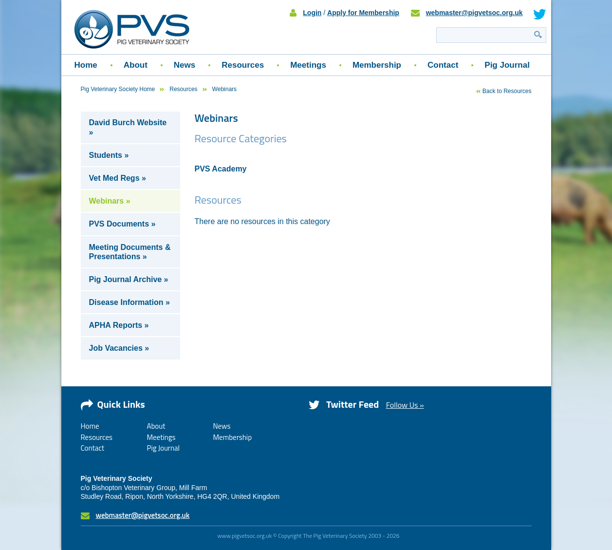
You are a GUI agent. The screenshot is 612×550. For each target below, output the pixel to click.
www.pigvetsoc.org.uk (244, 535)
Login (312, 13)
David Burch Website (128, 122)
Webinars (106, 201)
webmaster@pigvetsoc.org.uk (474, 13)
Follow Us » (405, 405)
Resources (243, 65)
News (184, 65)
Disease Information (126, 302)
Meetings (308, 65)
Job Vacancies (116, 348)
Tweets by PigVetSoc (341, 426)
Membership (376, 65)
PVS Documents (119, 224)
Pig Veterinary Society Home (118, 89)
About (136, 65)
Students (105, 155)
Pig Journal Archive (125, 279)
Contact (442, 65)
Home (85, 65)
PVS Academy (221, 169)
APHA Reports (116, 325)
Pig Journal (507, 65)
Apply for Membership (363, 13)
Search (538, 34)
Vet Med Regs (114, 178)
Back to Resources (507, 91)
